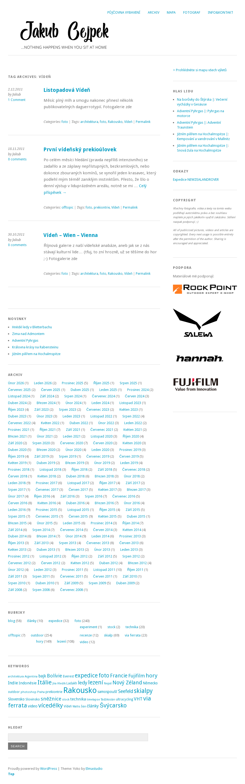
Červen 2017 (78, 490)
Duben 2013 (46, 550)
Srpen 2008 (41, 590)
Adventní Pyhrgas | (191, 111)
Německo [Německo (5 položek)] (150, 683)
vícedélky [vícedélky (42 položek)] (50, 705)
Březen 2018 (104, 476)
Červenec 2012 (19, 563)
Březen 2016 (104, 503)
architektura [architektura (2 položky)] (16, 676)
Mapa (171, 12)
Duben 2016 (75, 503)
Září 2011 (15, 576)
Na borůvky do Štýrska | (195, 99)
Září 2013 (41, 543)
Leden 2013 (129, 550)
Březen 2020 (46, 450)
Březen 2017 (136, 490)
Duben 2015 (136, 516)
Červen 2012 (50, 563)
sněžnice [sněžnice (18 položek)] (51, 699)
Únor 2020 (73, 450)
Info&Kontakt (220, 12)
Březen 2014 (46, 536)
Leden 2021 (72, 436)
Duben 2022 (79, 423)
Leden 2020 (100, 450)
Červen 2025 (50, 390)
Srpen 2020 (41, 443)
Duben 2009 (125, 583)
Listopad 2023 (130, 403)
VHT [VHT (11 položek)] (138, 699)
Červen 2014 (102, 530)
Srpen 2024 (73, 396)
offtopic (67, 207)
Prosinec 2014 (101, 523)
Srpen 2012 (131, 556)
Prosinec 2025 (72, 383)
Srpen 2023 (67, 410)
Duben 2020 (17, 450)
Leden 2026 (43, 383)
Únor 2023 (44, 416)
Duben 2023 (17, 416)
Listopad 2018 (50, 470)
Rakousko (115, 122)
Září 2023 (41, 410)
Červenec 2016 (123, 496)
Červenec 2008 (71, 590)
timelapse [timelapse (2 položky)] (93, 699)
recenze (86, 635)
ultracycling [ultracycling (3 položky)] (124, 699)
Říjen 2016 (42, 496)
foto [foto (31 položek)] (104, 675)
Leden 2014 (100, 536)
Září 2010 (130, 576)
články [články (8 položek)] (93, 706)
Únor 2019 (102, 463)
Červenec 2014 (71, 530)
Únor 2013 (102, 550)
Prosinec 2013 (130, 536)
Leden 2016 (17, 510)
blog (11, 621)
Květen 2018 (46, 476)
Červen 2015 (78, 516)
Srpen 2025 (128, 383)
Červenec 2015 (47, 516)
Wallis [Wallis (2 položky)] (76, 706)
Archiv (153, 12)
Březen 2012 (137, 563)
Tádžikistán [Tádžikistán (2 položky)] (108, 699)
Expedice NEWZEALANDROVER (196, 180)
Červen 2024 (134, 396)
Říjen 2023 (16, 410)
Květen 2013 (17, 550)
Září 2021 (73, 430)
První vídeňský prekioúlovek (79, 149)
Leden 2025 (108, 390)
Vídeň (128, 122)
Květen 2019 (17, 463)
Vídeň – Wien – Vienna (70, 235)
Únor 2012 (16, 570)
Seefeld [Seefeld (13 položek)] (125, 691)
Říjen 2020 (131, 436)
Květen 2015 (107, 516)
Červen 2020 (102, 443)
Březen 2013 (74, 550)
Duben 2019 (46, 463)
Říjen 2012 (79, 556)
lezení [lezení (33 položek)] (95, 682)
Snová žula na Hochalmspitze (199, 150)
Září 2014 (15, 530)
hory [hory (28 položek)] (151, 675)
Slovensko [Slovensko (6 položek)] (16, 699)
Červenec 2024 (103, 396)
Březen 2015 (17, 523)
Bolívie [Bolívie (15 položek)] (54, 676)
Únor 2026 (16, 383)
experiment (88, 627)
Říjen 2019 (16, 456)
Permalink (143, 122)
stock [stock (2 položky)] (65, 699)
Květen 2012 (80, 563)
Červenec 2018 (133, 470)
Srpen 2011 (41, 576)
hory (39, 641)
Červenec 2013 (97, 543)
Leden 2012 (43, 570)
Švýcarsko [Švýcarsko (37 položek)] (113, 705)
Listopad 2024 (19, 396)
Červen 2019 (129, 456)
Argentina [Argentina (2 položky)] (31, 676)
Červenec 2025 (19, 390)
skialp (108, 635)
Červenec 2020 (71, 443)
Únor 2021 (45, 436)
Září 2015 (133, 510)
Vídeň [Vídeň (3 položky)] (68, 706)
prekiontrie (102, 207)
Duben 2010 (45, 583)
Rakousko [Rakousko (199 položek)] (80, 690)
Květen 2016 (46, 503)
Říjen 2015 (107, 510)
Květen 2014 (132, 530)
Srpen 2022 (131, 416)
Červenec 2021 (102, 430)
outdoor (37, 635)
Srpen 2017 (16, 490)
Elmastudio (94, 769)
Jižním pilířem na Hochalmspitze (36, 354)
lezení (61, 641)
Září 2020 (15, 443)
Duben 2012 (108, 563)
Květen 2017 (107, 490)
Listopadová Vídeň (66, 90)
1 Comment (16, 100)
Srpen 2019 (67, 456)
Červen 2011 (102, 576)
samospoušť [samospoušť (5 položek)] (107, 691)
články (31, 621)
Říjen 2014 (130, 523)
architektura (89, 122)
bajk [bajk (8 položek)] (42, 676)
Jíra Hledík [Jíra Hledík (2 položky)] (59, 683)
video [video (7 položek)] (32, 706)
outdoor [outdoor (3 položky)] (14, 692)
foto (65, 122)
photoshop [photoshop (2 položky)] (28, 692)
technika (132, 627)
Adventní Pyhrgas (25, 340)
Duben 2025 (80, 390)
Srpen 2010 (16, 583)
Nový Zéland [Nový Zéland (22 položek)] (127, 683)
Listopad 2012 (50, 556)
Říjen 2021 (48, 430)
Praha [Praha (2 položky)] (41, 692)
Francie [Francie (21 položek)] (118, 676)
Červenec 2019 (97, 456)
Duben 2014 (17, 536)
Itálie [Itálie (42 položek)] (44, 682)
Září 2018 (105, 470)
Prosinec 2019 (130, 450)
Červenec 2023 (97, 410)
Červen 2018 (17, 476)
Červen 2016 (17, 503)
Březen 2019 (74, 463)
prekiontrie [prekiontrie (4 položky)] (54, 692)
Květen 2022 (50, 423)
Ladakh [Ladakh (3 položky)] (71, 683)
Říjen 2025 (101, 383)
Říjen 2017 (107, 483)
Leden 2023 (71, 416)
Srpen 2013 (67, 543)
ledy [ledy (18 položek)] (82, 683)
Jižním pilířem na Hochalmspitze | (202, 134)
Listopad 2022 (101, 416)
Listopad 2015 (78, 510)
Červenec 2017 (47, 490)
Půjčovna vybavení (123, 12)
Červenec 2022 (19, 423)
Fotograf (191, 12)
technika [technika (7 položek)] (78, 699)
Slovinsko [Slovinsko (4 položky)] (32, 699)
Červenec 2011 (71, 576)
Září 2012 (105, 556)
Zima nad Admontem (28, 334)
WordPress (48, 769)
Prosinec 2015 (46, 510)
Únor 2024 (73, 403)
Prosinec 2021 (18, 430)
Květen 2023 (128, 410)
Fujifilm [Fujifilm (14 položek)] (136, 676)
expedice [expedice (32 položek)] (86, 675)
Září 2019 (41, 456)
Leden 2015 (72, 523)
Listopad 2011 (104, 570)
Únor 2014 (73, 536)
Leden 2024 (100, 403)
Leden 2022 (133, 423)
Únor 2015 (45, 523)
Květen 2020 (132, 443)
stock (111, 627)
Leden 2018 (17, 483)
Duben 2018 (75, 476)
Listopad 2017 (78, 483)
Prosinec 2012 (18, 556)
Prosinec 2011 (72, 570)
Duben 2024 (17, 403)
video (84, 642)
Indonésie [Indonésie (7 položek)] (28, 683)
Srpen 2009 (97, 583)
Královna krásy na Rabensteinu (35, 347)
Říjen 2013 (16, 543)
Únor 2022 (106, 423)
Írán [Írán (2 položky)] (83, 706)
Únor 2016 (132, 503)
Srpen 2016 (93, 496)
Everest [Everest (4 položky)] (68, 676)
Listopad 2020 (101, 436)
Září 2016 (67, 496)
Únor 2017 (16, 496)
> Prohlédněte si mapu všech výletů (200, 70)
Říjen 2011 (135, 570)
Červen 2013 (129, 543)
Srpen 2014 (41, 530)
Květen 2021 (132, 430)
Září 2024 (47, 396)
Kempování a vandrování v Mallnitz (203, 139)
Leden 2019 (129, 463)
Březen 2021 (17, 436)
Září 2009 (71, 583)
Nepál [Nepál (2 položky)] (108, 683)
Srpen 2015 (16, 516)
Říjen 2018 (79, 470)
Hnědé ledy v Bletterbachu (32, 327)
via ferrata (133, 635)
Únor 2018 (132, 476)
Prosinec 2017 (46, 483)
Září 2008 (15, 590)
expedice (55, 621)
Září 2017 (133, 483)
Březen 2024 (46, 403)
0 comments (17, 159)
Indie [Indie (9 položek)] (13, 682)
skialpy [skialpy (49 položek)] (143, 691)
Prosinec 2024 (138, 390)
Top (11, 774)
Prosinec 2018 (18, 470)
